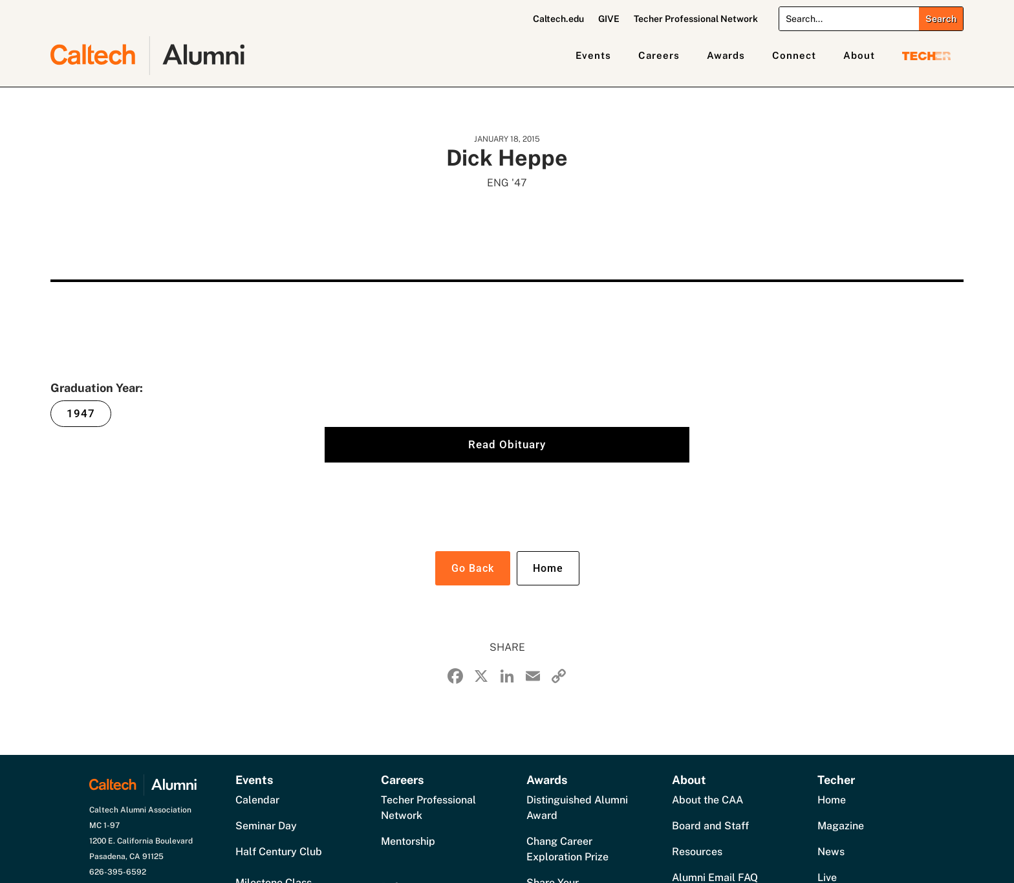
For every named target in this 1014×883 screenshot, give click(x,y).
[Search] (848, 18)
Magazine (840, 826)
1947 (81, 413)
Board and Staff (710, 826)
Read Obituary (507, 444)
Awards (726, 55)
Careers (659, 55)
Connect (794, 55)
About (859, 55)
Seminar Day (266, 826)
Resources (697, 851)
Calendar (257, 800)
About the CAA (707, 800)
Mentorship (408, 841)
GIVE (609, 19)
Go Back (472, 568)
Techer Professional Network (696, 19)
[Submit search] (941, 18)
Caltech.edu (558, 19)
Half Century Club (278, 851)
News (831, 851)
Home (548, 568)
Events (593, 55)
